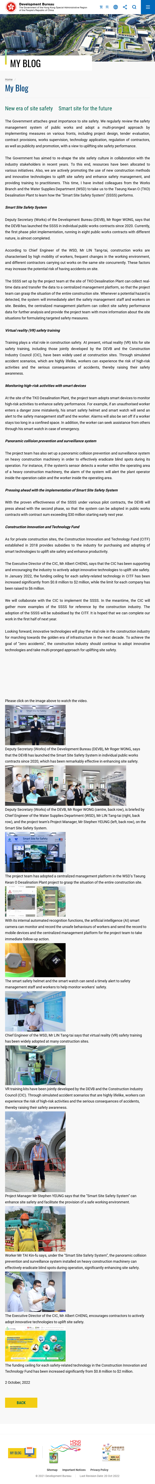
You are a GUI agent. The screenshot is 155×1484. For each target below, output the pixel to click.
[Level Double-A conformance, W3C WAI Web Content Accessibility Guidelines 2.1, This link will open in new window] (111, 1458)
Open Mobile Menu (148, 7)
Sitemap (52, 1469)
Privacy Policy (99, 1469)
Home (9, 79)
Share (125, 7)
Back (21, 1402)
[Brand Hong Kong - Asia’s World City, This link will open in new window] (65, 1446)
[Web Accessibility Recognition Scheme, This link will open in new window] (113, 1449)
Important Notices (74, 1469)
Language (116, 7)
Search (134, 7)
